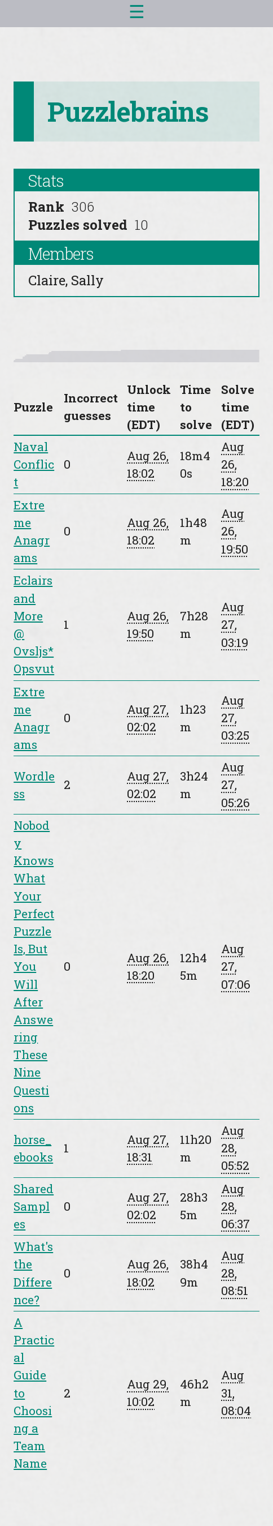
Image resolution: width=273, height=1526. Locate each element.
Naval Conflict (34, 464)
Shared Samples (34, 1206)
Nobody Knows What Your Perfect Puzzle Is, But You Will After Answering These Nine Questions (34, 966)
